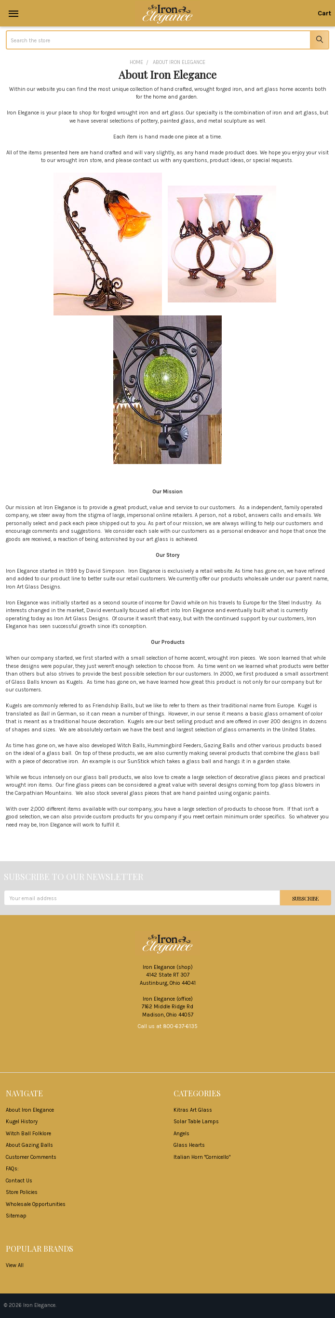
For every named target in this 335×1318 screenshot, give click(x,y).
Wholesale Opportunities (36, 1204)
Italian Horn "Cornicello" (202, 1157)
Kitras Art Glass (193, 1110)
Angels (181, 1133)
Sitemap (16, 1216)
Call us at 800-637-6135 (168, 1026)
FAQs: (12, 1169)
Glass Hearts (189, 1145)
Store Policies (22, 1192)
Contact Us (19, 1181)
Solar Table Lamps (196, 1121)
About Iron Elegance (30, 1110)
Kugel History (22, 1121)
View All (15, 1265)
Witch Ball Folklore (28, 1133)
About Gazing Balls (29, 1145)
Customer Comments (31, 1157)
